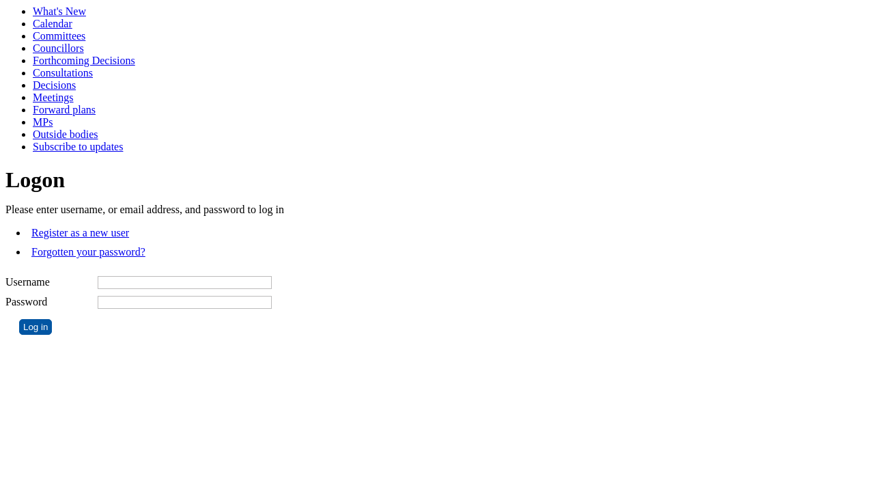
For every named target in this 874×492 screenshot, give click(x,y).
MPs (43, 122)
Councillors (58, 48)
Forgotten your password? (88, 252)
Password (26, 302)
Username (27, 282)
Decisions (54, 85)
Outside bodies (65, 134)
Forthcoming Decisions (84, 60)
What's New (59, 11)
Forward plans (64, 109)
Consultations (63, 73)
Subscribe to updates (78, 146)
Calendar (52, 23)
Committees (59, 36)
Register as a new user (80, 232)
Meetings (53, 97)
